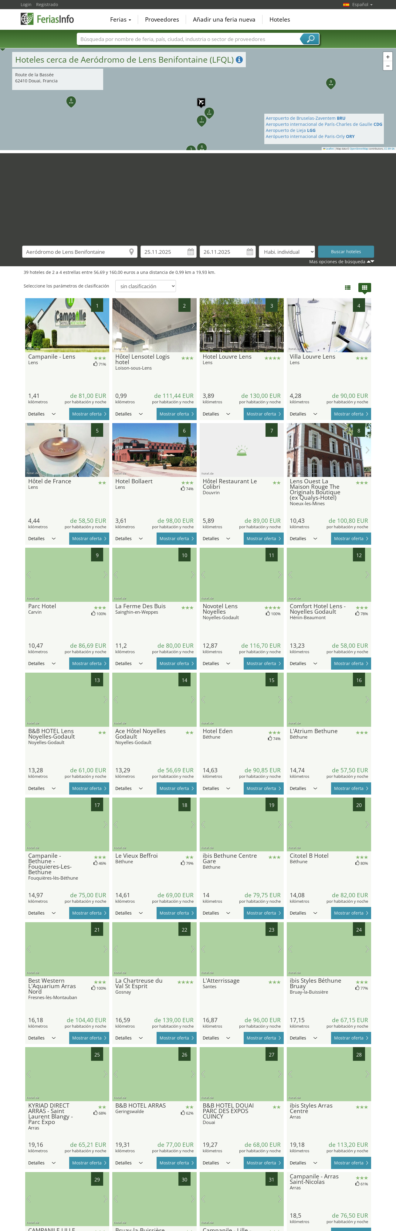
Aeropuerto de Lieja (291, 130)
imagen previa (29, 325)
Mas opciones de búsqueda (337, 261)
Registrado (47, 4)
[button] (198, 99)
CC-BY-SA (389, 148)
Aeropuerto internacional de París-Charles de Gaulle (324, 124)
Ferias (120, 19)
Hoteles (279, 19)
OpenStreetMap (359, 148)
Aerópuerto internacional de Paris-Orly (310, 136)
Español (362, 4)
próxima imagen (106, 325)
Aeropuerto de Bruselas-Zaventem (306, 118)
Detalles (42, 414)
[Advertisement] (198, 195)
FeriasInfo (51, 19)
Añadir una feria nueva (224, 19)
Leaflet (328, 148)
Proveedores (162, 19)
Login (26, 4)
